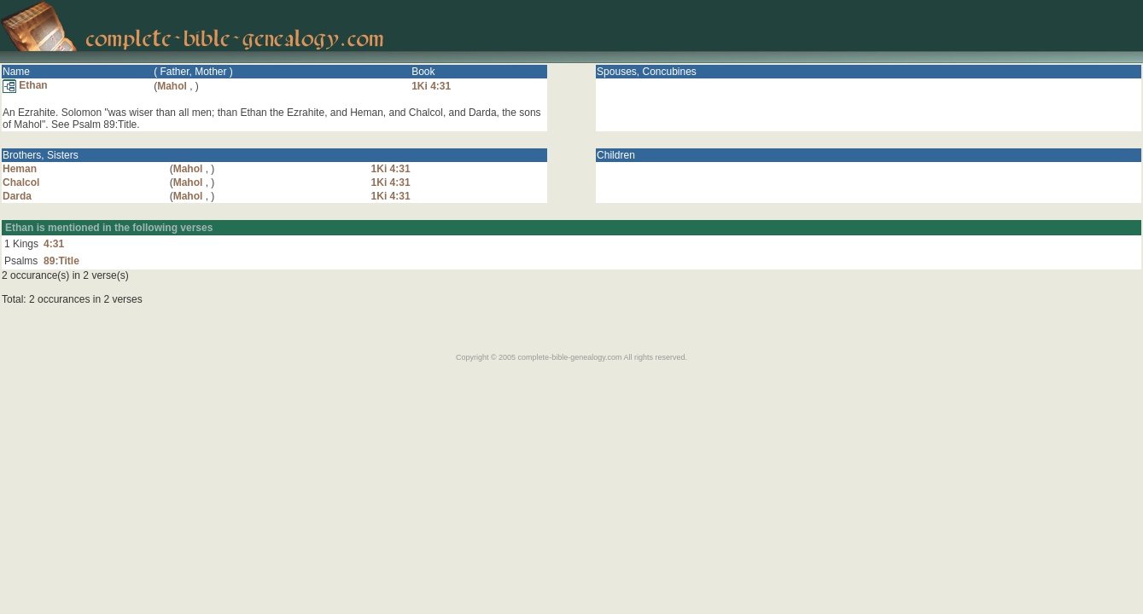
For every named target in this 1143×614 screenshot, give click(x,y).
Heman (20, 169)
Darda (17, 196)
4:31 (54, 244)
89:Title (61, 261)
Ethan (25, 85)
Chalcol (21, 182)
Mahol (172, 86)
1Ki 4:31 (431, 86)
